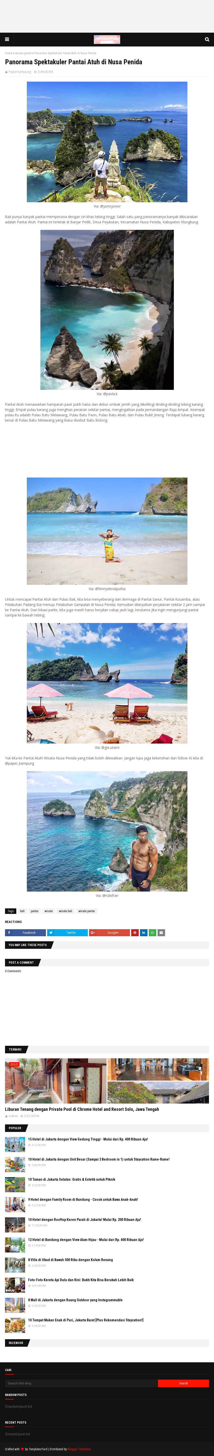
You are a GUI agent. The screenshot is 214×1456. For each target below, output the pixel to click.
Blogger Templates (79, 1449)
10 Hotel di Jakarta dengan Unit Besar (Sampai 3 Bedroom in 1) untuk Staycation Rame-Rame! (99, 1159)
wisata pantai (23, 53)
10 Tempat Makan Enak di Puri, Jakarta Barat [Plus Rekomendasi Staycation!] (86, 1320)
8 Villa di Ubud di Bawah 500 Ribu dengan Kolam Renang (70, 1260)
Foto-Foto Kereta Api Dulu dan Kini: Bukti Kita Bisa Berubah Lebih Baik (81, 1280)
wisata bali (65, 911)
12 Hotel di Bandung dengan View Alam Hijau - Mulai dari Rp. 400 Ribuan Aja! (86, 1240)
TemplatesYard (38, 1449)
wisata (49, 911)
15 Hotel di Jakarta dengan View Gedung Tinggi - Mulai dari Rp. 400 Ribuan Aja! (88, 1139)
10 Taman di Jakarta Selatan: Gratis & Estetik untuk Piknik (71, 1179)
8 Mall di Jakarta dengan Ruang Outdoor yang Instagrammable (75, 1300)
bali (22, 911)
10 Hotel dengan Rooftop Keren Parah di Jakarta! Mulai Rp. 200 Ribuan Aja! (84, 1220)
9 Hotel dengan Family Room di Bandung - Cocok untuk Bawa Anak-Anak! (83, 1200)
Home (8, 53)
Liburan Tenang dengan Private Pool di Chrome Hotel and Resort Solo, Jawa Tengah (82, 1109)
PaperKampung (20, 72)
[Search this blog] (81, 1383)
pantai (34, 911)
